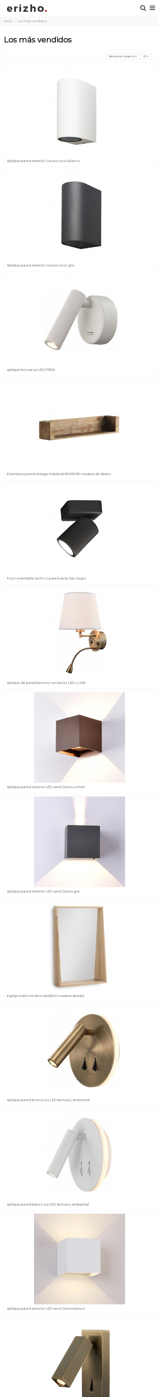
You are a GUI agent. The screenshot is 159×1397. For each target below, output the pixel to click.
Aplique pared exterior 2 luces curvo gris (40, 265)
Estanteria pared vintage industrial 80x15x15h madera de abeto (59, 474)
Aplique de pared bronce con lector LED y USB (46, 683)
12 (146, 56)
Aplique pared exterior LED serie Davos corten (46, 787)
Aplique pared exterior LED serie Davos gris (43, 891)
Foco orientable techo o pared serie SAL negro (46, 578)
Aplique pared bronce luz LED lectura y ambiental (48, 1100)
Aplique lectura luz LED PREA (31, 370)
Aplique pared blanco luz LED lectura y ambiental (48, 1204)
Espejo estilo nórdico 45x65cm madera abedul (45, 996)
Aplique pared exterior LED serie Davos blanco (46, 1308)
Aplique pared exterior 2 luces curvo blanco (43, 161)
